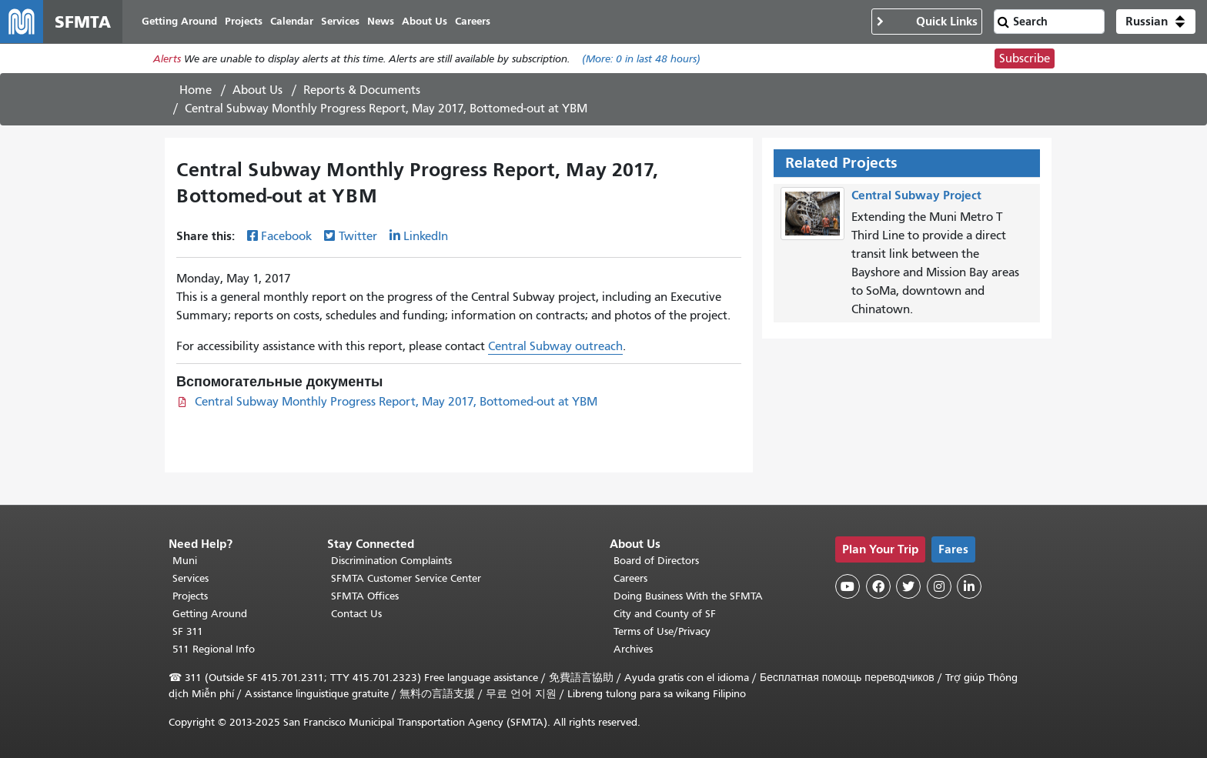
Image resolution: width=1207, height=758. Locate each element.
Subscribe (1024, 58)
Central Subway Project (916, 195)
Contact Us (356, 613)
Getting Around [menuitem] (179, 21)
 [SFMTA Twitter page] (908, 586)
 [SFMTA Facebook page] (878, 586)
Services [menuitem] (340, 21)
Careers (630, 578)
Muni (184, 560)
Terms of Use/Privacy (662, 631)
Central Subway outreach (555, 346)
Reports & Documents (361, 90)
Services (190, 578)
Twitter (358, 236)
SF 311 (187, 631)
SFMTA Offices (365, 596)
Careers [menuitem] (472, 21)
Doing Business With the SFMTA (688, 596)
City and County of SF (665, 613)
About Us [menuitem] (424, 21)
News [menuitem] (380, 21)
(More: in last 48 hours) (641, 58)
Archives (633, 649)
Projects (190, 596)
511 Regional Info (213, 649)
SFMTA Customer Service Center (406, 578)
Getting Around (209, 613)
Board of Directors (656, 560)
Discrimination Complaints (391, 560)
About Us (257, 90)
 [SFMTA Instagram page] (939, 586)
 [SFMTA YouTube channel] (847, 586)
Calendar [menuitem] (291, 21)
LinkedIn (425, 236)
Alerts (167, 58)
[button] (1155, 21)
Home (195, 90)
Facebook (286, 236)
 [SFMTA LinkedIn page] (969, 586)
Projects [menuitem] (243, 21)
